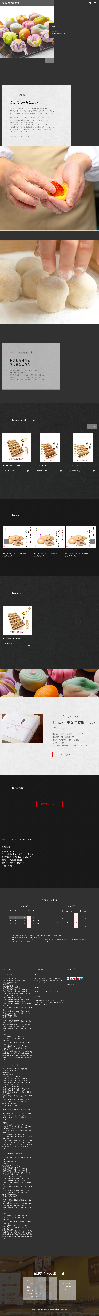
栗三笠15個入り (74, 465)
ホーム (28, 1281)
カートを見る (67, 1287)
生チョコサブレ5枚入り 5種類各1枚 (76, 553)
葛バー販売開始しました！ (59, 33)
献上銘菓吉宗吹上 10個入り (12, 465)
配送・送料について (32, 1284)
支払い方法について (32, 1290)
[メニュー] (95, 3)
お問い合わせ (67, 1290)
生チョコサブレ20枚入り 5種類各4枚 (14, 553)
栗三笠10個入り (41, 465)
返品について (30, 1287)
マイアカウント (67, 1284)
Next (52, 60)
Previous (47, 60)
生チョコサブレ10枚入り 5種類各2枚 (46, 553)
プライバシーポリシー (33, 1296)
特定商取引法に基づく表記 (34, 1293)
